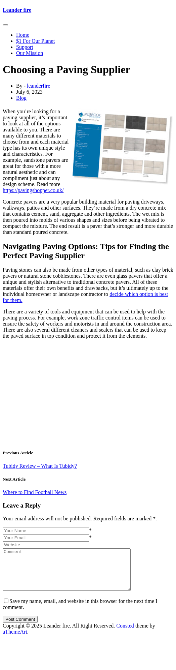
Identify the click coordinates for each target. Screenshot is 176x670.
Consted (125, 634)
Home (22, 35)
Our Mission (29, 53)
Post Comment (20, 627)
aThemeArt (15, 640)
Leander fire (17, 10)
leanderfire (38, 86)
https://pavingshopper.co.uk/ (33, 190)
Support (24, 47)
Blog (21, 98)
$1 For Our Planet (35, 41)
